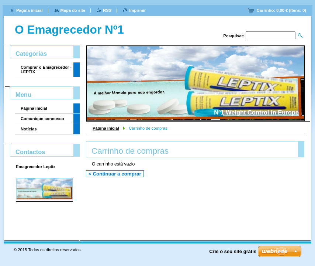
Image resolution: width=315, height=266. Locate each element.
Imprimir (137, 10)
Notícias (29, 129)
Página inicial (106, 128)
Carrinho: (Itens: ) (281, 10)
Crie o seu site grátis (232, 251)
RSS (107, 10)
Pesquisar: (234, 36)
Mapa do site (73, 10)
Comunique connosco (42, 118)
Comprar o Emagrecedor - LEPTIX (46, 69)
